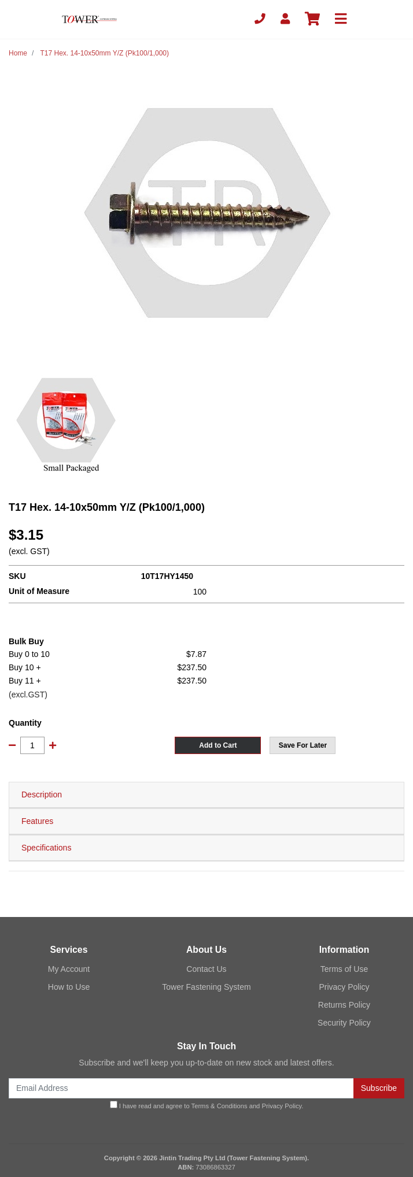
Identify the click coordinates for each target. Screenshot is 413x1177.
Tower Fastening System (206, 987)
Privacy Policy (344, 987)
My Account (69, 969)
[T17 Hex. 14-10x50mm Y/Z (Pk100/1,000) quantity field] (32, 745)
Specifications (46, 847)
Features (37, 821)
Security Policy (344, 1022)
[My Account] (285, 19)
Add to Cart (218, 745)
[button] (302, 745)
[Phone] (260, 19)
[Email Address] (181, 1088)
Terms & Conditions (219, 1105)
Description (41, 794)
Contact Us (206, 969)
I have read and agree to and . (207, 1105)
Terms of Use (344, 969)
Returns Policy (344, 1004)
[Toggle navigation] (340, 19)
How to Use (69, 987)
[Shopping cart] (312, 19)
